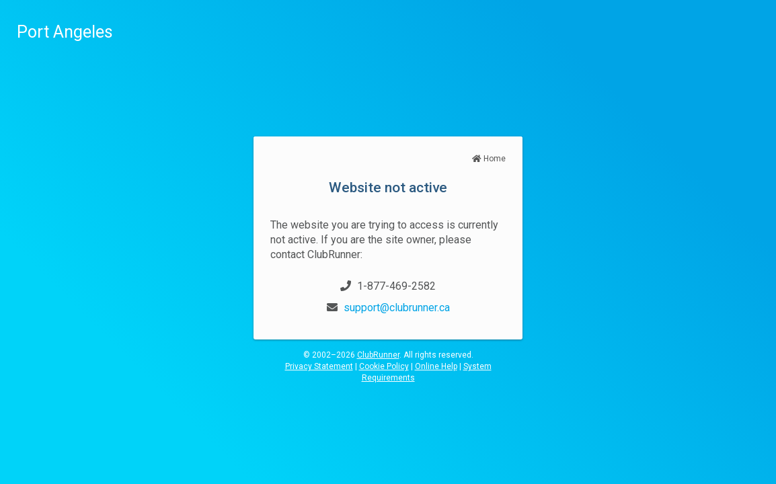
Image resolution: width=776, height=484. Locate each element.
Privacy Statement (319, 366)
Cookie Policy (384, 366)
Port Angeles (65, 32)
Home (489, 158)
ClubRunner (378, 355)
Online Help (436, 366)
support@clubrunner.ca (397, 307)
